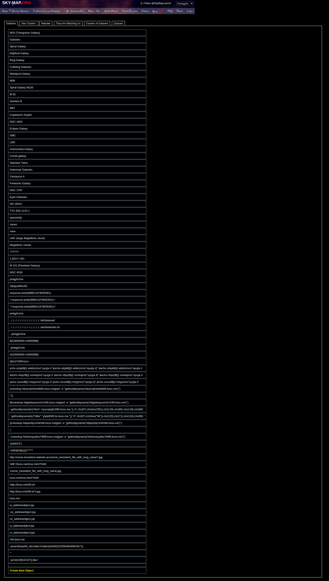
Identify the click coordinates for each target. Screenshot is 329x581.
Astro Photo (111, 11)
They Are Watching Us (68, 23)
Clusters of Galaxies (97, 23)
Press (180, 11)
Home (5, 11)
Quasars (118, 23)
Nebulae (46, 23)
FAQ (170, 11)
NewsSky (94, 11)
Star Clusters (28, 23)
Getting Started (20, 11)
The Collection (130, 11)
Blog (157, 11)
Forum (145, 11)
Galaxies (11, 23)
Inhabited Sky (77, 11)
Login (190, 11)
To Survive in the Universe (46, 11)
